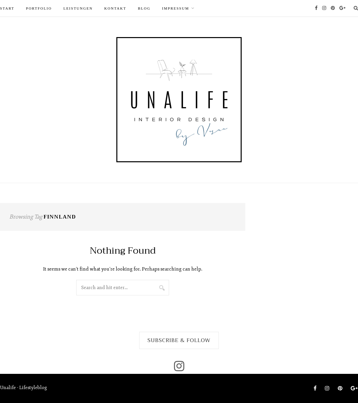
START (7, 8)
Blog (144, 8)
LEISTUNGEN (77, 8)
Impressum (175, 8)
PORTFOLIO (39, 8)
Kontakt (115, 8)
